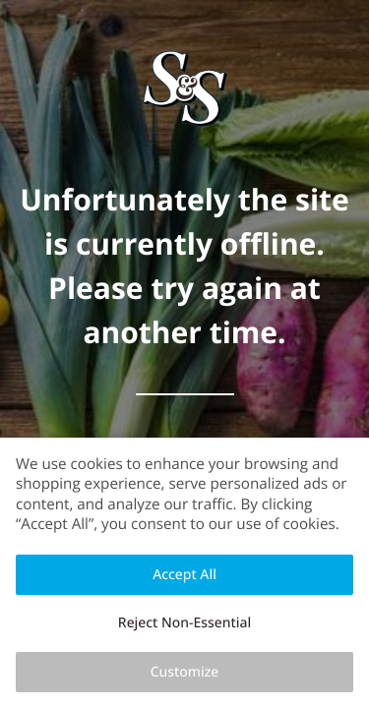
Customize (185, 672)
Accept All (184, 574)
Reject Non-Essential (184, 623)
